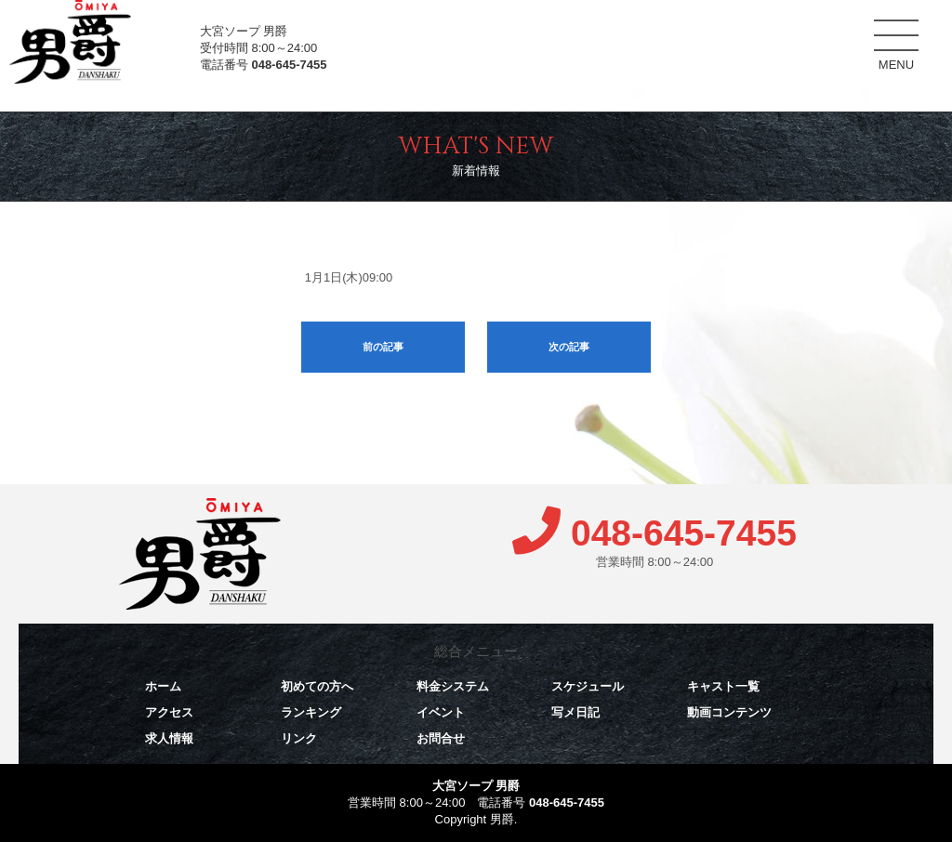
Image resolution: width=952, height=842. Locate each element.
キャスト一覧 (818, 41)
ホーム (437, 36)
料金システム (628, 36)
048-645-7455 (288, 65)
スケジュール (723, 37)
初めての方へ (532, 36)
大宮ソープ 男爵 (476, 786)
